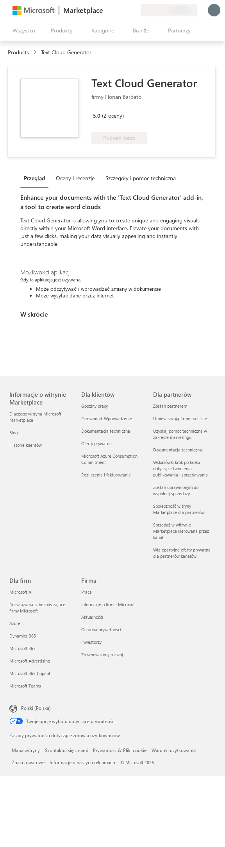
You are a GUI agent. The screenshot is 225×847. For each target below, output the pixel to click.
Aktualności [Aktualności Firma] (92, 617)
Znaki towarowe (28, 762)
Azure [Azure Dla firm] (14, 623)
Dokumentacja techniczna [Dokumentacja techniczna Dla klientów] (105, 431)
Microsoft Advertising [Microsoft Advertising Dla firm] (29, 661)
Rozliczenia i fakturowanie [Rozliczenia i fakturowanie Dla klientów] (106, 475)
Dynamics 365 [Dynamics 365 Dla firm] (22, 636)
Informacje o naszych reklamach (82, 762)
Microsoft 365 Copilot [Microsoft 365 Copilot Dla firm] (29, 673)
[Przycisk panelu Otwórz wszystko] (22, 30)
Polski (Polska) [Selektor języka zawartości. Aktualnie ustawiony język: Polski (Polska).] (36, 708)
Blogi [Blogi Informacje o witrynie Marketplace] (14, 432)
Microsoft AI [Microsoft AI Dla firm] (20, 592)
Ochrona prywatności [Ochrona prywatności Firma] (101, 629)
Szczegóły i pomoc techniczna (140, 178)
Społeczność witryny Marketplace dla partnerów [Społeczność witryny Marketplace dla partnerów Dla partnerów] (179, 509)
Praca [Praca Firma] (86, 592)
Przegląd (34, 178)
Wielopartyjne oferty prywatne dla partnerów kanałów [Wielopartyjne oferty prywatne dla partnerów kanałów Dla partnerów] (182, 553)
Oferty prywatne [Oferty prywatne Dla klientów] (96, 443)
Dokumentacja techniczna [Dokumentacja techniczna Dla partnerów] (177, 450)
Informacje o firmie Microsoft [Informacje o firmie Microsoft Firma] (108, 604)
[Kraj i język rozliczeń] (169, 10)
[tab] (36, 177)
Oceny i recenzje (75, 178)
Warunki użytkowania (174, 750)
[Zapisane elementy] (125, 10)
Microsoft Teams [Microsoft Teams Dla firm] (25, 686)
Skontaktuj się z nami (66, 750)
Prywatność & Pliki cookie (119, 750)
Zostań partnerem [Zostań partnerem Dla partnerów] (170, 406)
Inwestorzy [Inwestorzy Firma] (91, 642)
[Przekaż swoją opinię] (106, 10)
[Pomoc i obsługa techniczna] (115, 10)
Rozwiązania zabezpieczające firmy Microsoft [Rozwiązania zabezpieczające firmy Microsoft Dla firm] (37, 608)
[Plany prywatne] (134, 10)
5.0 (96, 115)
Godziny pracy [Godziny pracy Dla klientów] (94, 406)
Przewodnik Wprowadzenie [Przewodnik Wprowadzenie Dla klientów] (106, 418)
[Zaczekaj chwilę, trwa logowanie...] (214, 10)
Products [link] (18, 52)
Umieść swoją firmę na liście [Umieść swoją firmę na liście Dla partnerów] (180, 418)
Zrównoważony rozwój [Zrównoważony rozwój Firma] (102, 654)
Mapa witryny (26, 750)
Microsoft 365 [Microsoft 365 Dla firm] (22, 648)
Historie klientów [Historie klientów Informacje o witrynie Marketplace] (25, 445)
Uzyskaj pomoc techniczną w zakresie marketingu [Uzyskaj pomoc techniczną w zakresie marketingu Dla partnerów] (180, 434)
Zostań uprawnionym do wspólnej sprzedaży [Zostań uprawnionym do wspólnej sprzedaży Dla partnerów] (175, 490)
